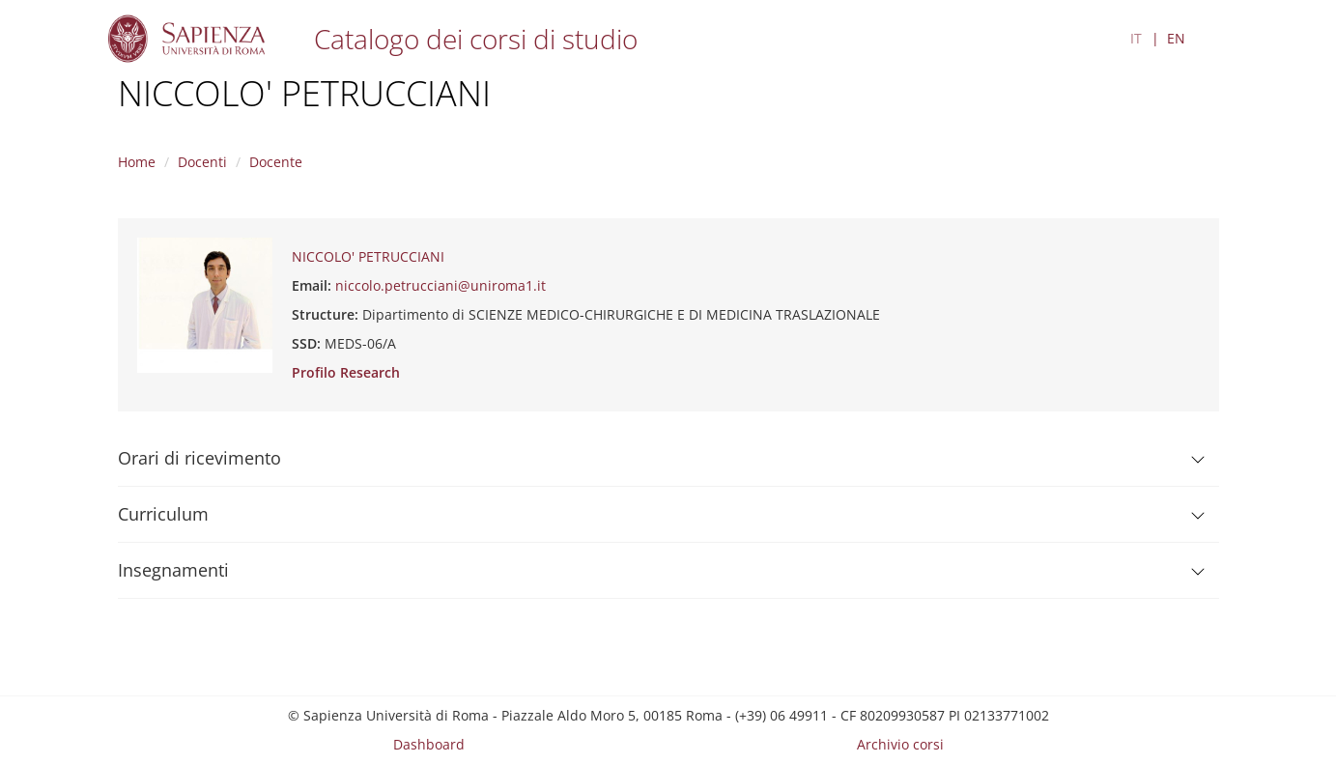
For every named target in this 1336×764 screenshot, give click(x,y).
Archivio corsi (900, 744)
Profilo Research (346, 372)
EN (1176, 38)
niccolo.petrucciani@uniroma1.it (440, 285)
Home (137, 162)
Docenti (202, 162)
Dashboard (429, 744)
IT (1136, 38)
